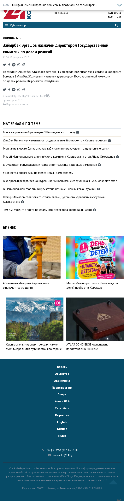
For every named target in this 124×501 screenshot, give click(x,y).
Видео (62, 436)
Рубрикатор (15, 25)
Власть (62, 367)
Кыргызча (62, 415)
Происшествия (62, 387)
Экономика (62, 380)
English (62, 422)
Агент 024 (62, 401)
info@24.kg (65, 455)
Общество (62, 374)
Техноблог (62, 408)
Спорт (62, 394)
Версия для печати (15, 104)
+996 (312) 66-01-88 (67, 450)
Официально (12, 38)
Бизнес (62, 429)
